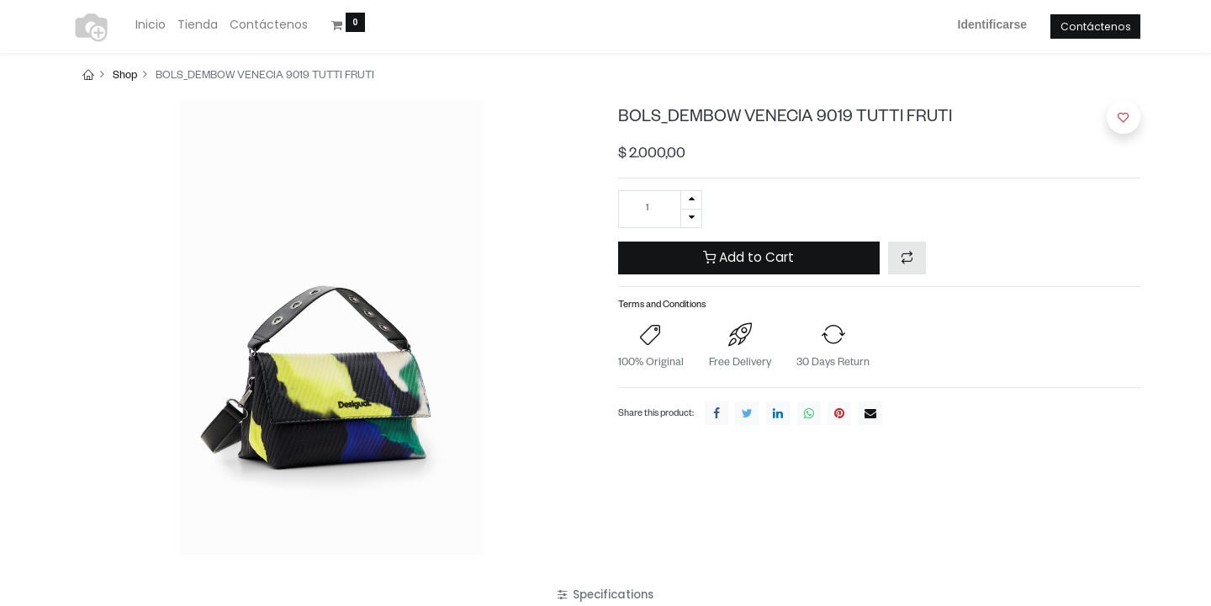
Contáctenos (1095, 26)
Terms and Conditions (662, 305)
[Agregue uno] (691, 200)
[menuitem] (151, 25)
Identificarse (992, 24)
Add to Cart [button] (748, 257)
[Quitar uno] (691, 218)
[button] (907, 258)
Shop (125, 76)
